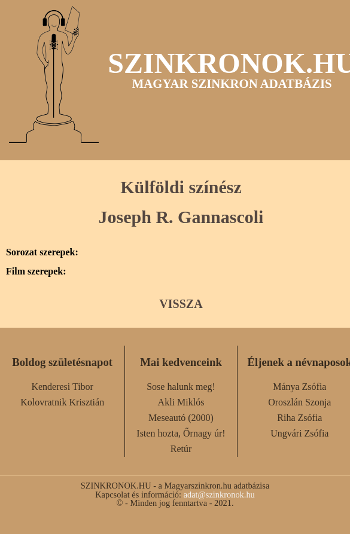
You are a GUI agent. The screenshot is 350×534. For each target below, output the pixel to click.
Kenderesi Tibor (62, 387)
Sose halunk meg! (181, 387)
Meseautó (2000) (181, 418)
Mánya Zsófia (299, 387)
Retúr (181, 449)
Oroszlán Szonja (299, 402)
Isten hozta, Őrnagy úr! (180, 433)
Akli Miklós (181, 402)
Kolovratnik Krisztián (62, 402)
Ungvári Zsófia (299, 433)
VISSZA (180, 304)
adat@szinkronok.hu (219, 494)
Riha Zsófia (299, 418)
